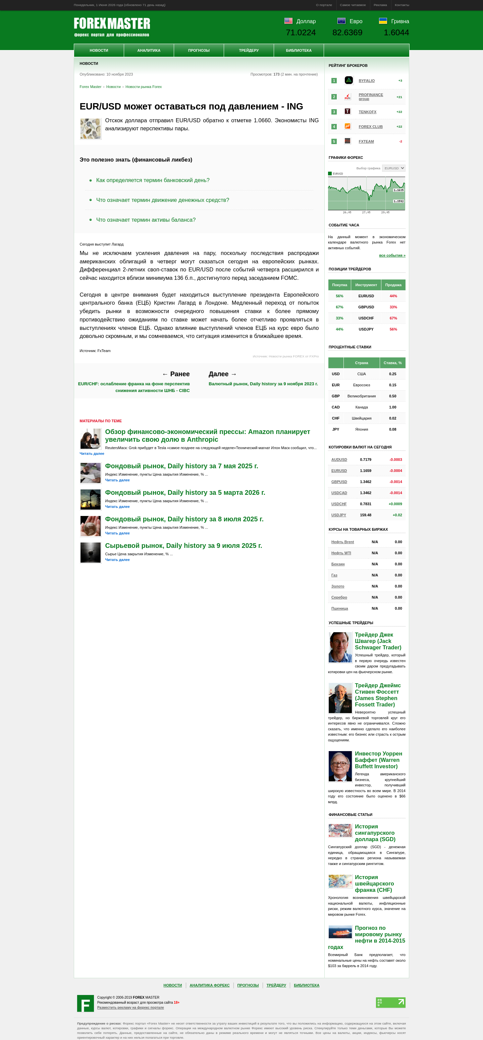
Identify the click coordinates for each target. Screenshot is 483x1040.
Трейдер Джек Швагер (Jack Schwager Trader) (378, 641)
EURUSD (339, 471)
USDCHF (339, 504)
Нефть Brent (342, 542)
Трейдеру (249, 50)
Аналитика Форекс (210, 985)
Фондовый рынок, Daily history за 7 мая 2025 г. (182, 466)
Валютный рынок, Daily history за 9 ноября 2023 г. (263, 378)
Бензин (338, 564)
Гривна (400, 21)
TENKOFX (368, 112)
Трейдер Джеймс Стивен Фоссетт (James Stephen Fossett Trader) (378, 694)
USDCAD (339, 493)
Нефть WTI (341, 553)
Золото (337, 586)
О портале (324, 5)
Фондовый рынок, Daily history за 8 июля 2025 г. (184, 519)
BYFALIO (367, 81)
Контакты (402, 5)
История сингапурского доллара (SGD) (375, 832)
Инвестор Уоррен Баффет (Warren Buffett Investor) (378, 759)
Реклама (380, 5)
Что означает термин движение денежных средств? (162, 200)
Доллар (306, 21)
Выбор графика (368, 168)
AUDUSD (339, 460)
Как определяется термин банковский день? (153, 180)
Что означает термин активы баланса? (146, 220)
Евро (356, 21)
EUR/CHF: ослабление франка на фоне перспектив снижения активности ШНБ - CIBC (134, 381)
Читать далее (92, 453)
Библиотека (299, 50)
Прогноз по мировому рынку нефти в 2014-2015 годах (366, 937)
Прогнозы (199, 50)
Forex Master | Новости (112, 27)
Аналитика (149, 50)
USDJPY (338, 515)
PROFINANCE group (371, 97)
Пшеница (339, 608)
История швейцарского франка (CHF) (374, 883)
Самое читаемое (353, 5)
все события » (392, 255)
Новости (99, 50)
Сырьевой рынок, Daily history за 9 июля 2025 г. (183, 545)
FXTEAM (366, 141)
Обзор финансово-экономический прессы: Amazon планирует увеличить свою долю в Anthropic (207, 435)
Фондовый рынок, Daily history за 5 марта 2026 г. (185, 492)
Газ (334, 575)
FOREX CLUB (371, 127)
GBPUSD (339, 482)
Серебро (339, 597)
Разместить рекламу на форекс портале (130, 1007)
